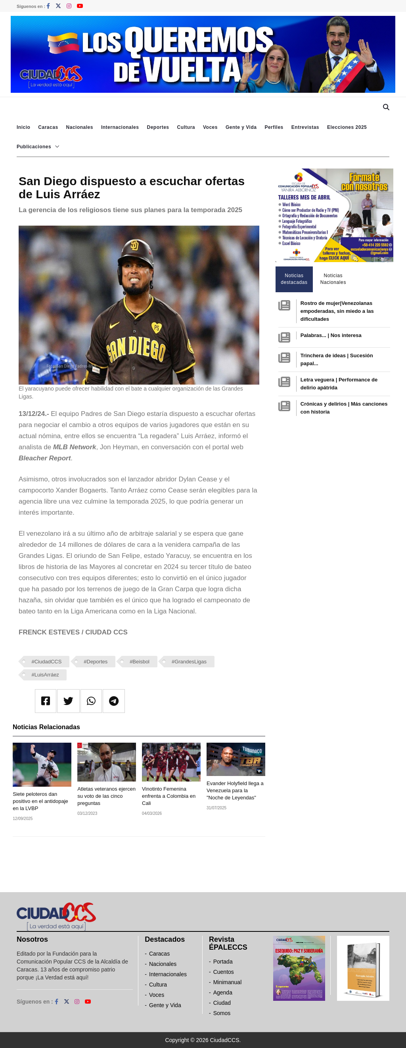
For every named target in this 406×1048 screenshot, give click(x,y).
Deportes (158, 127)
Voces (210, 127)
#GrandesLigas (189, 662)
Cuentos (223, 972)
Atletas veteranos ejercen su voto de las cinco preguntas (106, 796)
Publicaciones (34, 146)
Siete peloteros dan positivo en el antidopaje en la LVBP (40, 801)
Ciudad (222, 1003)
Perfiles (273, 127)
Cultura (186, 127)
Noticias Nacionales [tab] (333, 279)
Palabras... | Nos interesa (331, 335)
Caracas (48, 127)
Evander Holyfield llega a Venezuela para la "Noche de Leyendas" (235, 790)
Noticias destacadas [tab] (294, 279)
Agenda (222, 992)
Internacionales (120, 127)
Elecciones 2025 (347, 127)
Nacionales (79, 127)
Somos (222, 1013)
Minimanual (227, 982)
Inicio (23, 127)
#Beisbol (139, 662)
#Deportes (95, 662)
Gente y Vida (241, 127)
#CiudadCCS (47, 662)
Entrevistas (305, 127)
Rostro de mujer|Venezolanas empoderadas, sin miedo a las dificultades (337, 311)
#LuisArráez (45, 675)
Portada (223, 961)
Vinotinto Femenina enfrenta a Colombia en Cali (168, 796)
